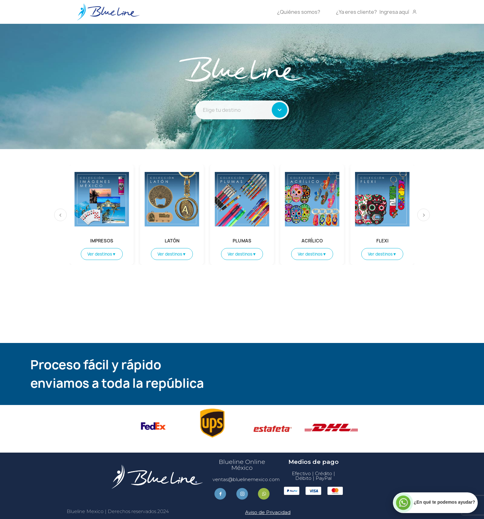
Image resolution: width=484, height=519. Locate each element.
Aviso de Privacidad (268, 512)
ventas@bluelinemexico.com (246, 479)
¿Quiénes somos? (298, 11)
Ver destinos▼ (101, 254)
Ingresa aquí (376, 12)
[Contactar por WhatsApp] (435, 502)
